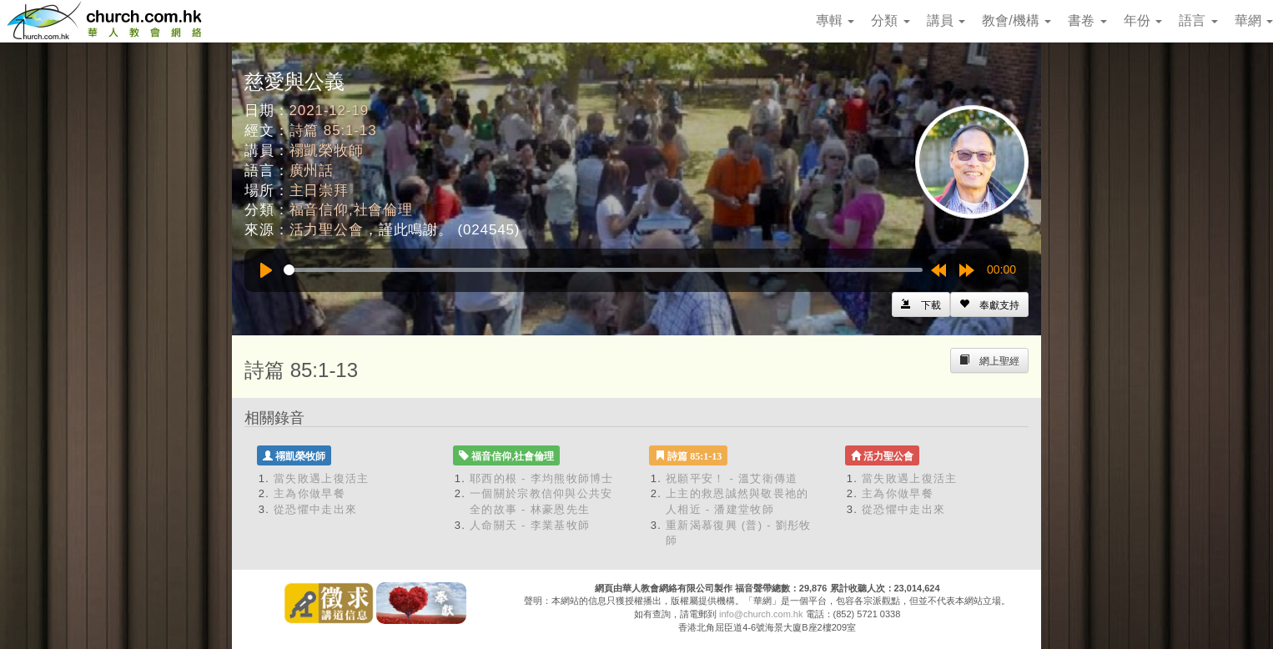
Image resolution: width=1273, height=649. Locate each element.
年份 (1143, 20)
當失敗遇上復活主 (321, 478)
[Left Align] (989, 304)
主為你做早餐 (309, 493)
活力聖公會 (326, 230)
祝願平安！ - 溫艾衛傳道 (732, 478)
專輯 (835, 20)
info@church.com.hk (761, 614)
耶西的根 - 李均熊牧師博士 (542, 478)
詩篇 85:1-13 (333, 130)
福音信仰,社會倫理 (351, 210)
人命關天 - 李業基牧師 (530, 525)
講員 (946, 20)
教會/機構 (1016, 20)
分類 (890, 20)
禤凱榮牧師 (326, 150)
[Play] (266, 270)
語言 (1198, 20)
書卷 (1087, 20)
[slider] (603, 270)
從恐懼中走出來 (315, 509)
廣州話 (312, 171)
